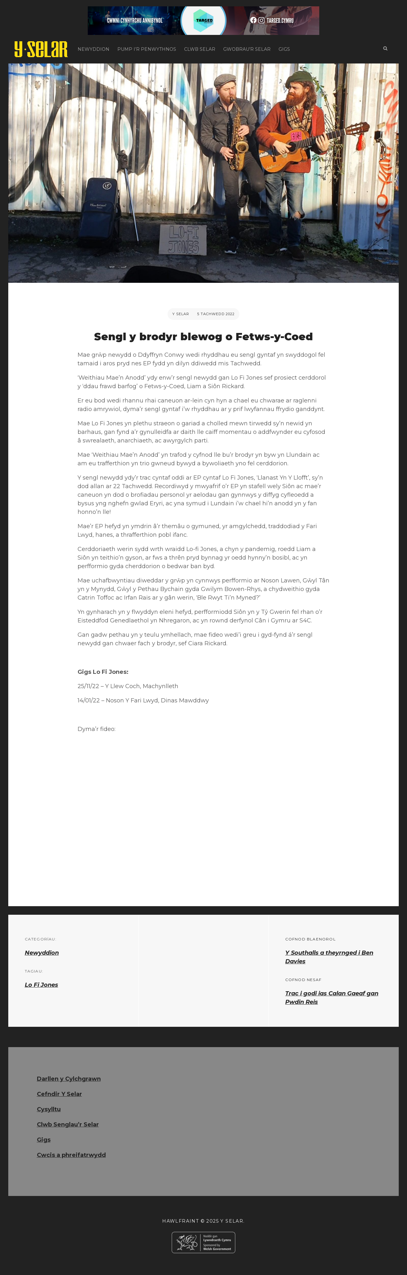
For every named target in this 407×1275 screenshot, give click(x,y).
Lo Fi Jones (41, 984)
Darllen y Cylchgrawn (69, 1078)
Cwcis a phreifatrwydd (71, 1155)
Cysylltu (49, 1109)
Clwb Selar (199, 49)
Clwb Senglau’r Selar (68, 1124)
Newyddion (93, 49)
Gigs (284, 49)
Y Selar (181, 314)
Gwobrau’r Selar (247, 49)
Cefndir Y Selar (59, 1094)
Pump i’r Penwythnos (146, 49)
